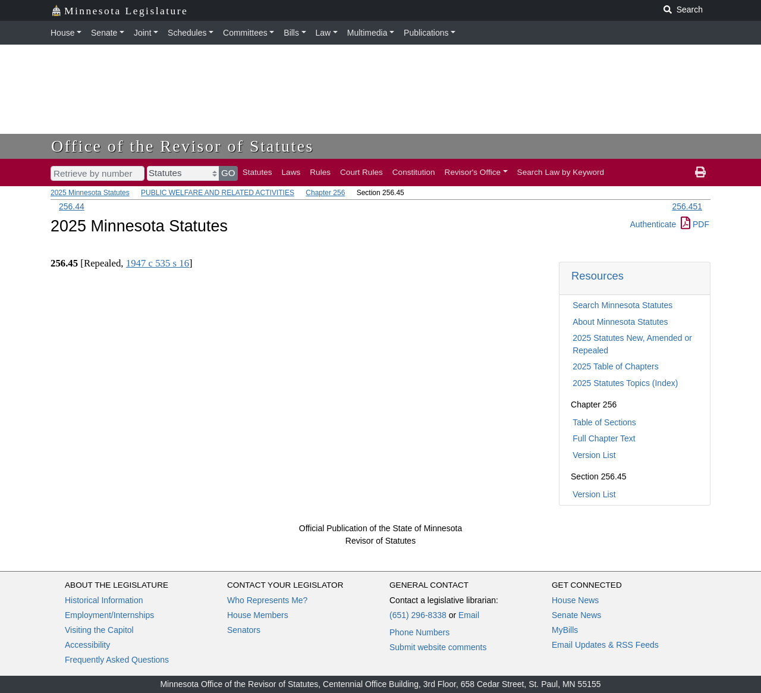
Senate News (576, 615)
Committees (245, 32)
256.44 (71, 206)
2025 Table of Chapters (616, 366)
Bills (291, 32)
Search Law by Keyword (561, 172)
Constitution (413, 172)
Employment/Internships (109, 615)
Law (323, 32)
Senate (104, 32)
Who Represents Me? (267, 600)
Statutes (257, 172)
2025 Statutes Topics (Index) (625, 383)
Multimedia (367, 32)
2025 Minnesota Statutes (90, 193)
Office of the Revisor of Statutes (182, 146)
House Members (257, 615)
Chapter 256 (325, 193)
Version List (594, 455)
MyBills (565, 630)
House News (575, 600)
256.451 (687, 206)
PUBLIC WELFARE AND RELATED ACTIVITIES (217, 193)
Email (468, 615)
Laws (291, 172)
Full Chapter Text (604, 438)
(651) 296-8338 (417, 615)
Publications (426, 32)
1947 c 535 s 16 (157, 263)
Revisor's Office (473, 172)
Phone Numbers (419, 632)
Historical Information (104, 600)
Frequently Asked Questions (117, 659)
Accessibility (87, 645)
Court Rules (361, 172)
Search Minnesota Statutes (622, 305)
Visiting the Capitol (99, 630)
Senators (243, 630)
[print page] (700, 172)
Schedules (187, 32)
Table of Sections (604, 422)
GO (228, 173)
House (62, 32)
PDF (695, 224)
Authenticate (653, 224)
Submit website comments (437, 647)
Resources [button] (597, 275)
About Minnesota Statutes (620, 322)
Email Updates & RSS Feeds (605, 645)
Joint (143, 32)
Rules (320, 172)
